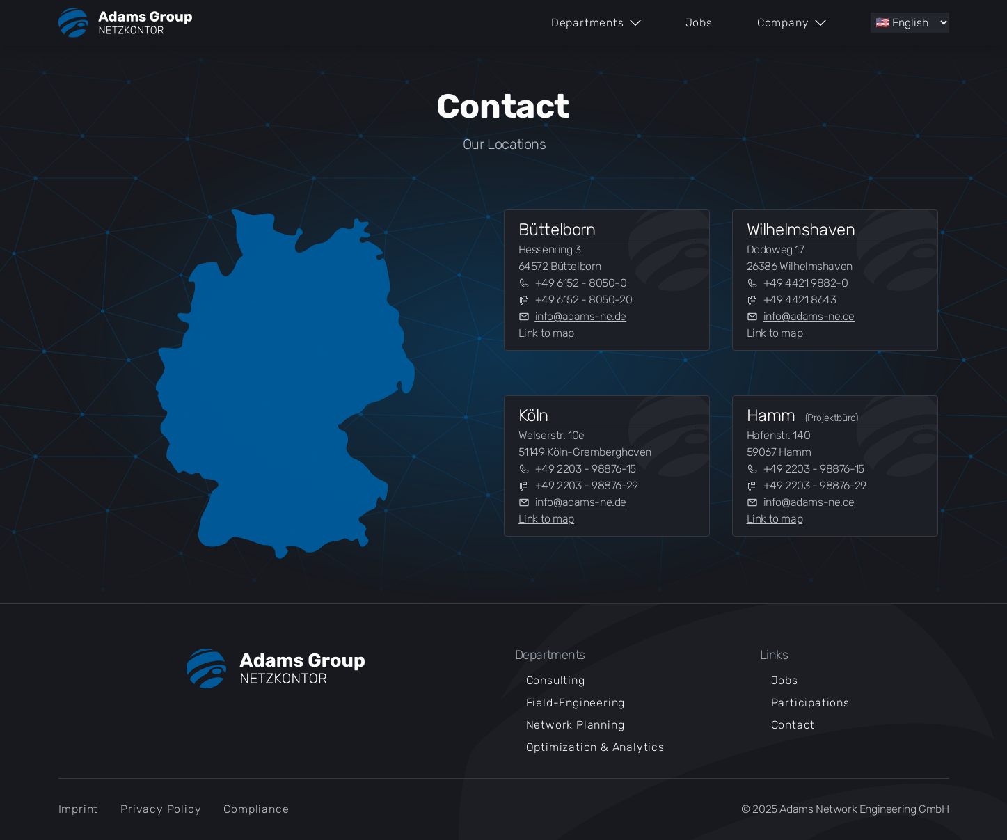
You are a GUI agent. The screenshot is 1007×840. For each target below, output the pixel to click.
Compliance (256, 809)
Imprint (78, 809)
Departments (596, 22)
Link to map (546, 333)
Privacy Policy (160, 809)
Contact (793, 724)
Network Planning (575, 724)
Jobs (699, 22)
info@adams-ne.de (581, 316)
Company (791, 22)
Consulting (555, 680)
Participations (810, 702)
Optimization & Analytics (595, 747)
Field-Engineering (576, 702)
